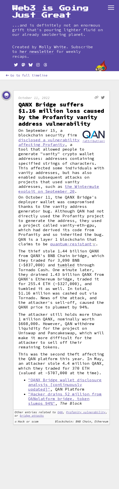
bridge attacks (32, 415)
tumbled (66, 265)
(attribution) (94, 141)
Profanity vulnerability (86, 412)
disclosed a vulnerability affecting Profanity (49, 142)
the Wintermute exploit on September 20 (58, 188)
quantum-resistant (71, 243)
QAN (60, 412)
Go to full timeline (27, 75)
